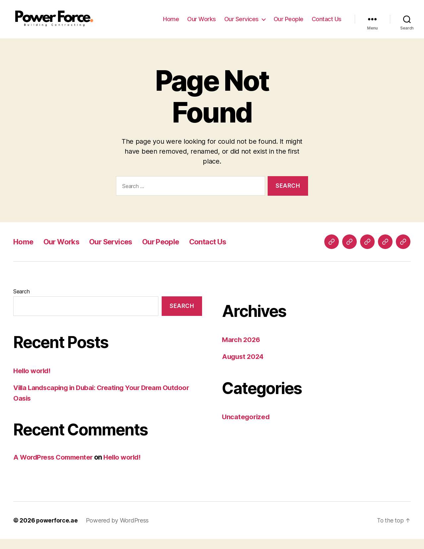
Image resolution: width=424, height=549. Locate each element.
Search (21, 301)
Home (171, 24)
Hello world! (33, 380)
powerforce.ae (57, 530)
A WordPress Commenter (54, 467)
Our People (288, 24)
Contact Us (327, 24)
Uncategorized (246, 427)
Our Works (201, 24)
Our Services (241, 24)
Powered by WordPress (118, 530)
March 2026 (242, 349)
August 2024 (244, 366)
